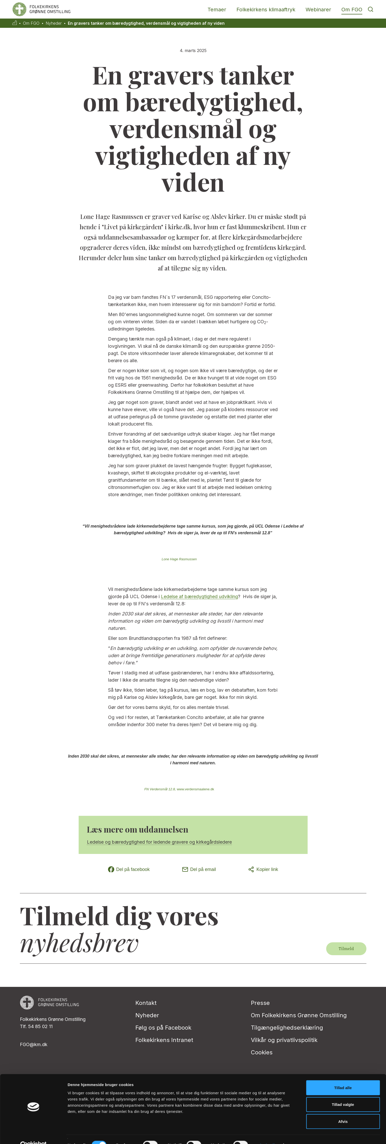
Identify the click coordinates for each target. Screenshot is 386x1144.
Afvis (343, 1110)
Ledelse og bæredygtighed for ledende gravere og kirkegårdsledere (159, 842)
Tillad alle (343, 1076)
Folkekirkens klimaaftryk (265, 9)
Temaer (217, 9)
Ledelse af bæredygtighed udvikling (199, 596)
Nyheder (54, 23)
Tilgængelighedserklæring (287, 1027)
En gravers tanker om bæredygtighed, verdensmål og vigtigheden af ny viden (146, 23)
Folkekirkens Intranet (164, 1040)
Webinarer (318, 9)
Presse (260, 1003)
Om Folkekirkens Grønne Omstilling (299, 1015)
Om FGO (351, 9)
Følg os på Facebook (163, 1027)
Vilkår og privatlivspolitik (284, 1040)
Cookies (262, 1052)
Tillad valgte (343, 1093)
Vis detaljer (268, 1134)
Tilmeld (346, 949)
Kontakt (146, 1003)
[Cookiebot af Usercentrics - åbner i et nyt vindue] (33, 1134)
